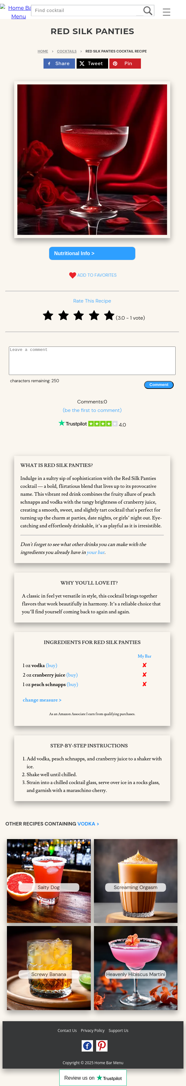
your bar (95, 552)
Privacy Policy (93, 1030)
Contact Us (67, 1030)
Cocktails (67, 51)
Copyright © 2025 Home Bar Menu (93, 1062)
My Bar (144, 656)
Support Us (119, 1030)
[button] (92, 253)
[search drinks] (148, 10)
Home (43, 51)
